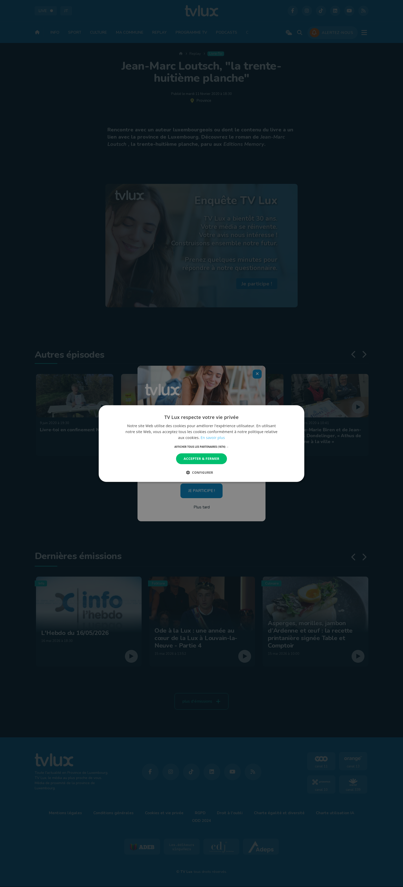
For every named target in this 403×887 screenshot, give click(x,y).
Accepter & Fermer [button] (201, 458)
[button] (202, 446)
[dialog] (201, 443)
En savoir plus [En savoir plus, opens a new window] (213, 437)
